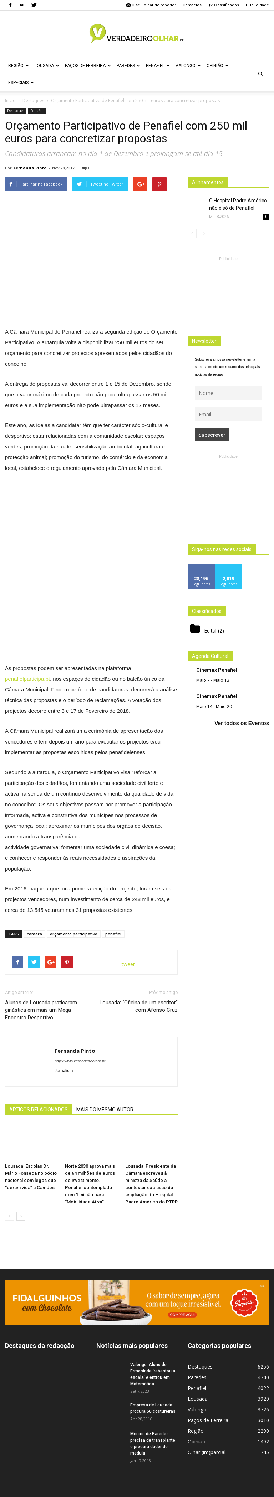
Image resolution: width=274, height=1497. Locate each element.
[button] (260, 74)
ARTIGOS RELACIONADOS (38, 1002)
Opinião (218, 65)
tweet (128, 856)
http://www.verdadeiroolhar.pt (80, 954)
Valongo (188, 65)
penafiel (113, 826)
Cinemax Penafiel (216, 670)
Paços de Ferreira (88, 65)
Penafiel (158, 65)
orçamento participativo (73, 826)
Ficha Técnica (144, 1490)
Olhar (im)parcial (206, 1344)
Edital (210, 630)
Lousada (47, 65)
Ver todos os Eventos (241, 723)
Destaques (15, 110)
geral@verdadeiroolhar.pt (148, 1462)
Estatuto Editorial (235, 1490)
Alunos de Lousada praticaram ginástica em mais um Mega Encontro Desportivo (41, 902)
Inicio (10, 100)
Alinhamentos (208, 182)
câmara (34, 826)
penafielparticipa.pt (27, 571)
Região (18, 65)
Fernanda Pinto (30, 168)
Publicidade (257, 5)
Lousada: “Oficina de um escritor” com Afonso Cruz (139, 899)
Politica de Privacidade (188, 1490)
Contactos (192, 5)
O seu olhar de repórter (151, 5)
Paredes (128, 65)
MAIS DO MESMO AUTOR (104, 1002)
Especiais (21, 82)
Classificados (223, 5)
